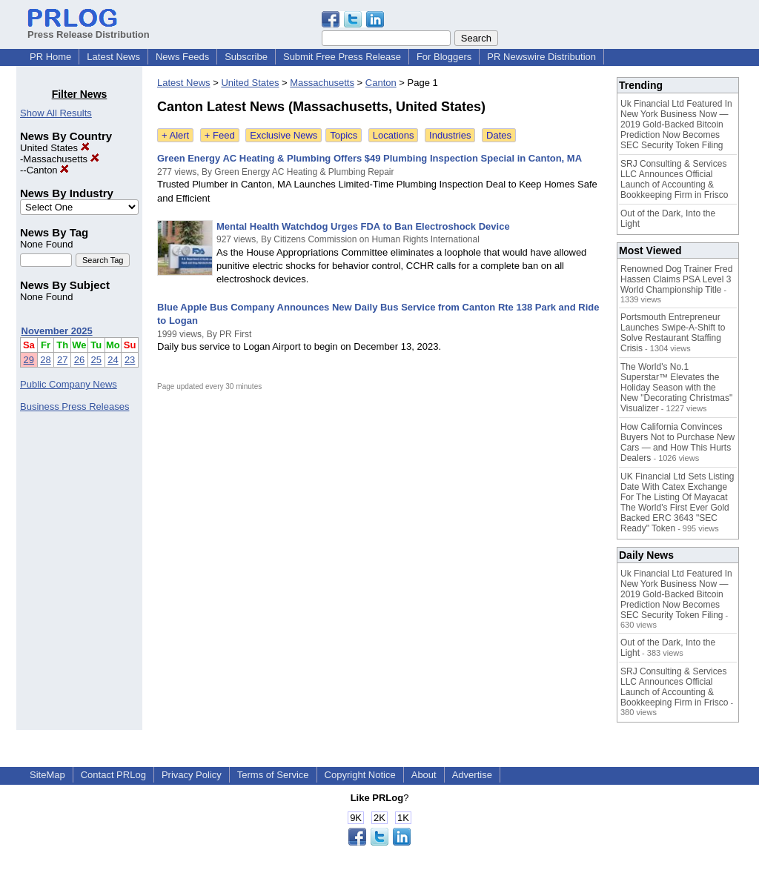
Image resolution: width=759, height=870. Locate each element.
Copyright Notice (360, 774)
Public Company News (68, 384)
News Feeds (182, 56)
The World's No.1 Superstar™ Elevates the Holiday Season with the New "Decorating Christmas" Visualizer (676, 388)
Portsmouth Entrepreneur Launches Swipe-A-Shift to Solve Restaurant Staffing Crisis (672, 332)
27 (62, 359)
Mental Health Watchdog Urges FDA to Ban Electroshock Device (363, 226)
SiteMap (47, 774)
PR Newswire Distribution (541, 56)
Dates (498, 135)
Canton (48, 170)
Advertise (472, 774)
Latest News (113, 56)
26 (79, 359)
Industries (450, 135)
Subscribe (246, 56)
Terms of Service (273, 774)
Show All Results (56, 113)
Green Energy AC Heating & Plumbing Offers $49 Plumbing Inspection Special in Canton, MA (369, 158)
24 (112, 359)
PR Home (50, 56)
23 (130, 359)
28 (45, 359)
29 (29, 359)
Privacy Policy (192, 774)
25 (96, 359)
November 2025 (57, 330)
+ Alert (175, 135)
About (424, 774)
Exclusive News (283, 135)
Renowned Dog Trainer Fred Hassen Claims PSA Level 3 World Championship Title (676, 279)
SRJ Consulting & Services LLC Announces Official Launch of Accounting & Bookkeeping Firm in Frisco (674, 179)
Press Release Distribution (88, 29)
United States (55, 147)
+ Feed (220, 135)
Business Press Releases (74, 406)
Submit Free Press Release (342, 56)
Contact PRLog (113, 774)
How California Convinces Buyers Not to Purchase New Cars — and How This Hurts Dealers (677, 442)
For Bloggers (444, 56)
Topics (343, 135)
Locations (393, 135)
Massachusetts (61, 159)
